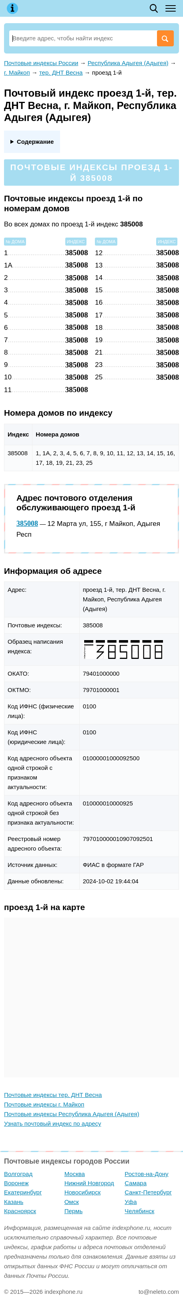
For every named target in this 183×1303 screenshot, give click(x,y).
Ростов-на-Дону (146, 1173)
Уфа (131, 1201)
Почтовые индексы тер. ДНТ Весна (53, 1094)
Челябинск (139, 1211)
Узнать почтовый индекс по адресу (52, 1123)
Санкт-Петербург (148, 1192)
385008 (27, 524)
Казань (13, 1201)
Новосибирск (82, 1192)
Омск (71, 1201)
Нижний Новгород (89, 1183)
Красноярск (20, 1211)
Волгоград (18, 1173)
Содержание (35, 141)
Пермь (73, 1211)
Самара (136, 1183)
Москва (74, 1173)
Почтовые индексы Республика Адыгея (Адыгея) (71, 1114)
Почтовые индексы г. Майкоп (44, 1104)
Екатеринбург (23, 1192)
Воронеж (16, 1183)
